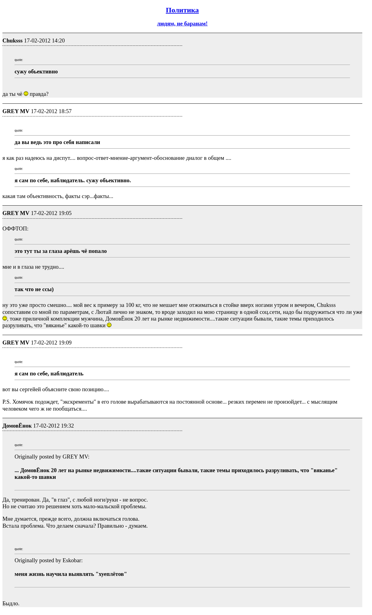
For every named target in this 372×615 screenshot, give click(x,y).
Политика (182, 10)
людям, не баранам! (182, 23)
